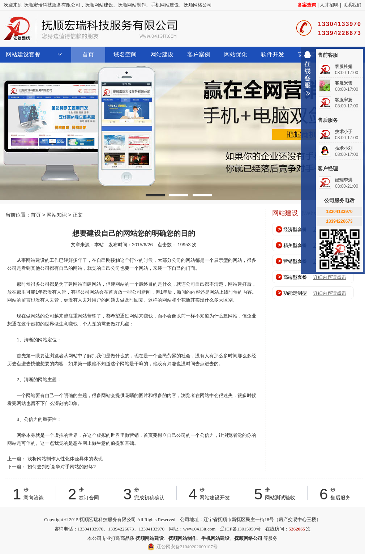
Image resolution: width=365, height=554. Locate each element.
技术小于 (343, 131)
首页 (88, 54)
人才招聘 (329, 5)
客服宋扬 (343, 99)
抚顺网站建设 (99, 5)
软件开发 (272, 54)
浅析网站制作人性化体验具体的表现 (65, 458)
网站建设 (161, 54)
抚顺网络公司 (198, 5)
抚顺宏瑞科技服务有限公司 (90, 28)
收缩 (307, 76)
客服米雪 (343, 83)
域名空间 (125, 54)
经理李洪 (343, 180)
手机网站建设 (165, 5)
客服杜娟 (343, 66)
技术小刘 (343, 148)
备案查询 (306, 5)
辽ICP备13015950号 (240, 529)
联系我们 (352, 5)
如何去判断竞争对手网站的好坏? (61, 466)
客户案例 (198, 54)
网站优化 (235, 54)
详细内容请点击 (329, 277)
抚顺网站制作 (132, 5)
